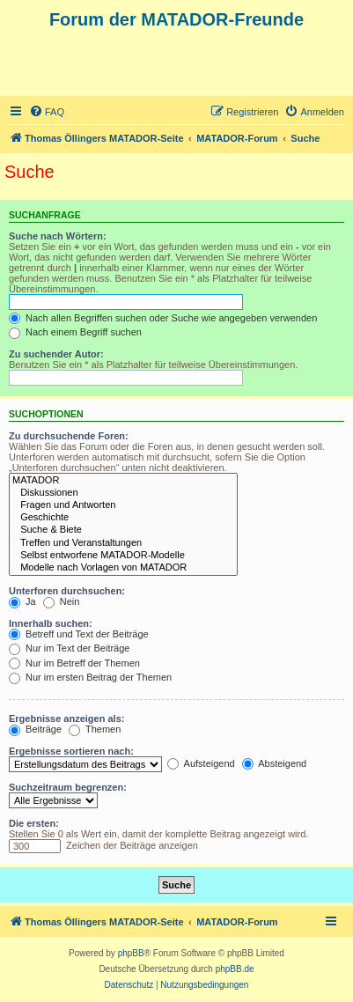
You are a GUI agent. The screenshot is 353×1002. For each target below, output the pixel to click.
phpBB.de (235, 969)
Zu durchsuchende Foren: (69, 436)
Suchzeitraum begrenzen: (68, 787)
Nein (61, 601)
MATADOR (123, 481)
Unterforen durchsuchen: (67, 591)
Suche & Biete (123, 530)
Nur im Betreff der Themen (74, 663)
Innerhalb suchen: (50, 623)
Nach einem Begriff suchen (75, 332)
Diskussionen (123, 493)
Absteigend (274, 763)
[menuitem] (46, 111)
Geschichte (123, 518)
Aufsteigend (201, 763)
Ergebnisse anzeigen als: (66, 718)
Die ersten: (34, 823)
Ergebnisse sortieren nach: (71, 751)
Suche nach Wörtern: (58, 236)
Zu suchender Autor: (56, 354)
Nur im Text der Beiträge (69, 648)
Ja (22, 601)
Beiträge (35, 729)
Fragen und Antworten (123, 505)
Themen (95, 729)
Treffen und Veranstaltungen (123, 543)
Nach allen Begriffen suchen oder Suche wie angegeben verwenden (163, 318)
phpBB (131, 953)
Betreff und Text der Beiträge (79, 634)
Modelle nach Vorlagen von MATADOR (123, 568)
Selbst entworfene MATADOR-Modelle (123, 555)
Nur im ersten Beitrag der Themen (90, 677)
